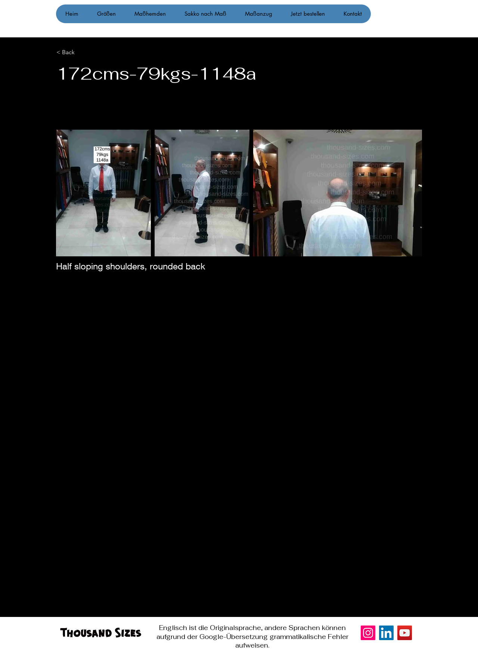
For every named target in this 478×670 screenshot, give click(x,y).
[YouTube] (404, 633)
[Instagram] (462, 335)
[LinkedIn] (386, 633)
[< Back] (94, 52)
